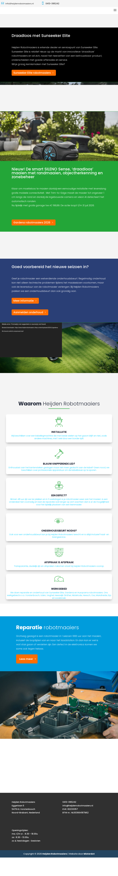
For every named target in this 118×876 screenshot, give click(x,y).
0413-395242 (52, 3)
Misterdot (89, 872)
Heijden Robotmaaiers (54, 872)
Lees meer (26, 677)
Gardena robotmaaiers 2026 (31, 241)
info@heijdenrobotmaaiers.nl (19, 3)
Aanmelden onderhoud (28, 331)
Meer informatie (23, 319)
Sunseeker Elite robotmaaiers (32, 91)
